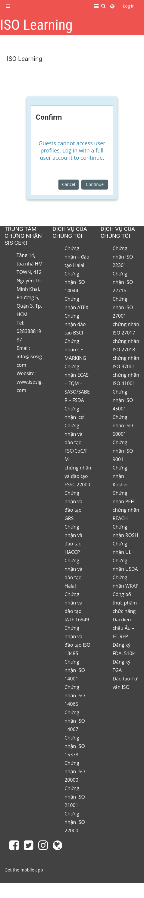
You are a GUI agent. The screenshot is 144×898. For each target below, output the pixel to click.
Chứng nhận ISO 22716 (123, 282)
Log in (129, 6)
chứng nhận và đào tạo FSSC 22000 (77, 476)
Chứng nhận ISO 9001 (123, 451)
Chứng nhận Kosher (120, 476)
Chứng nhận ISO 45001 (123, 400)
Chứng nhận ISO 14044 (74, 282)
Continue (95, 184)
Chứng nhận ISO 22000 (74, 822)
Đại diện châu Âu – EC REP (123, 628)
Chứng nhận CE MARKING (75, 349)
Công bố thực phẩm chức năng (125, 602)
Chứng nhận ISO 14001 (74, 670)
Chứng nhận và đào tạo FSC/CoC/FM (75, 442)
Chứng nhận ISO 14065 (74, 695)
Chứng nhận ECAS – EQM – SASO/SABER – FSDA (76, 383)
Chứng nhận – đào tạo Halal (76, 256)
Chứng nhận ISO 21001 (74, 797)
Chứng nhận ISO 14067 (74, 721)
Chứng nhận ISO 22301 (123, 256)
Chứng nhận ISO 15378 (74, 746)
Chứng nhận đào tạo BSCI (75, 324)
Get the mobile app (24, 870)
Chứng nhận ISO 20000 (74, 771)
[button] (104, 6)
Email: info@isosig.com (30, 356)
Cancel (68, 184)
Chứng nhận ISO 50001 (123, 425)
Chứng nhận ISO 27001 (123, 307)
